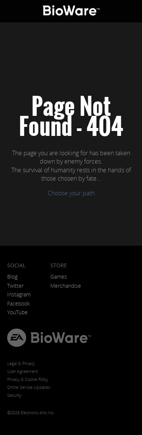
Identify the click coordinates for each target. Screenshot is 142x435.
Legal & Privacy (21, 363)
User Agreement (22, 371)
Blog (12, 276)
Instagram (19, 294)
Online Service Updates (28, 387)
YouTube (17, 312)
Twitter (15, 285)
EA (16, 338)
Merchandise (65, 285)
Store (58, 265)
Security (14, 395)
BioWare (61, 338)
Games (58, 276)
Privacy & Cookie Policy (27, 379)
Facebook (18, 303)
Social (16, 265)
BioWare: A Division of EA (71, 11)
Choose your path (71, 193)
